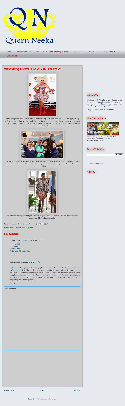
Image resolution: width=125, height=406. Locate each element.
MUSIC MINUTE (109, 52)
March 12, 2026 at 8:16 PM (30, 262)
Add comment (10, 289)
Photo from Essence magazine (21, 228)
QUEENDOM (12, 56)
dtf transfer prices (17, 270)
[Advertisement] (42, 369)
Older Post (75, 390)
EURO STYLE (79, 52)
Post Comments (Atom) (47, 399)
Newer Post (9, 390)
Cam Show (14, 246)
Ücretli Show (15, 249)
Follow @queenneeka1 (95, 163)
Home (9, 52)
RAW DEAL (93, 52)
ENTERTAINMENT (24, 52)
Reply (12, 254)
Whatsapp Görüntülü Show (20, 251)
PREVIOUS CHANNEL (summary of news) (52, 52)
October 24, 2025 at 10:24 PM (32, 240)
